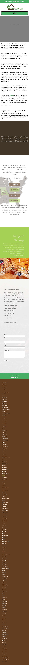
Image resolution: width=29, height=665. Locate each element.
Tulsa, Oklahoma (4, 644)
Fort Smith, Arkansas (5, 473)
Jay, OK (3, 496)
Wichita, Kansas (4, 661)
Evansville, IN (4, 459)
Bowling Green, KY (5, 405)
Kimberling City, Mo (5, 510)
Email (5, 345)
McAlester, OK (4, 531)
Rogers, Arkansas (5, 601)
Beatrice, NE (4, 393)
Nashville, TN (4, 560)
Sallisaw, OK (4, 605)
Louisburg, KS (4, 529)
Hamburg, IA (4, 483)
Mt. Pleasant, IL (4, 545)
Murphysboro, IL (4, 556)
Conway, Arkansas (5, 440)
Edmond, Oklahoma (5, 450)
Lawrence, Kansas (5, 514)
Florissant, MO (4, 467)
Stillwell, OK (4, 630)
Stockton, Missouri (5, 634)
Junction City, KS (4, 506)
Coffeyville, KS (4, 434)
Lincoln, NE (4, 525)
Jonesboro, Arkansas (5, 502)
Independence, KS (5, 490)
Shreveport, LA (4, 613)
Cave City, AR (4, 417)
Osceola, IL (4, 574)
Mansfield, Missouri (5, 535)
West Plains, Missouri (5, 659)
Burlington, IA (4, 411)
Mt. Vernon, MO (4, 547)
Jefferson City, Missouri (5, 498)
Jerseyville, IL (4, 500)
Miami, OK (3, 539)
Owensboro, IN (4, 578)
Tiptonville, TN (4, 640)
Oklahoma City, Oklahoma (6, 568)
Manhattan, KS (4, 533)
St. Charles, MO (4, 622)
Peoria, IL (3, 582)
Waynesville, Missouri (5, 657)
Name (5, 334)
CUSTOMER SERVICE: (14, 1)
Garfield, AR (4, 475)
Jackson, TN (4, 492)
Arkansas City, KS (5, 382)
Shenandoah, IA (4, 611)
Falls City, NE (4, 461)
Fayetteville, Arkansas (5, 463)
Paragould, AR (4, 580)
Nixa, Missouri (4, 564)
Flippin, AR (3, 465)
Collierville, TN (4, 436)
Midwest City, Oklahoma (5, 541)
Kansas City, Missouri (5, 508)
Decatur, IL (3, 442)
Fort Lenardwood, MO (5, 469)
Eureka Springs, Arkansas (6, 457)
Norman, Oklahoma (5, 566)
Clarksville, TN (4, 430)
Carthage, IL (4, 415)
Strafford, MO (4, 632)
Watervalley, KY (4, 655)
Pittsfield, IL (4, 589)
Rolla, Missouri (4, 603)
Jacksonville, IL (4, 494)
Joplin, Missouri (4, 504)
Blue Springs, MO (4, 401)
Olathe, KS (3, 570)
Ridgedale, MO (4, 597)
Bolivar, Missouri (4, 403)
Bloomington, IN (4, 399)
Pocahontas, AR (4, 591)
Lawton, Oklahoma (5, 512)
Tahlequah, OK (4, 638)
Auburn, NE (4, 384)
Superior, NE (4, 636)
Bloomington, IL (4, 397)
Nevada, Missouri (4, 562)
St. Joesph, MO (4, 624)
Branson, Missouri (5, 407)
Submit (6, 360)
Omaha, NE (4, 572)
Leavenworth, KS (4, 516)
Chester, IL (3, 424)
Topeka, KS (4, 642)
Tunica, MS (3, 646)
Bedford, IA (3, 395)
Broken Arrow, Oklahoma (6, 409)
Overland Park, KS (5, 576)
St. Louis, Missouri (5, 626)
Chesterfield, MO (4, 426)
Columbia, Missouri (5, 438)
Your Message (6, 350)
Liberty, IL (3, 523)
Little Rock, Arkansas (5, 527)
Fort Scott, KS (4, 471)
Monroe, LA (4, 549)
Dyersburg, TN (4, 448)
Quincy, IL (3, 595)
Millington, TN (4, 543)
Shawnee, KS (4, 607)
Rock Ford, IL (4, 599)
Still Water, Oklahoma (5, 628)
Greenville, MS (4, 479)
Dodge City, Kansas (5, 446)
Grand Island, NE (4, 477)
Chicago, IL (4, 428)
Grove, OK (3, 481)
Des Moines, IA (4, 444)
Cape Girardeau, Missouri (6, 413)
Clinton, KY (3, 432)
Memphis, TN (4, 537)
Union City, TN (4, 648)
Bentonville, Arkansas (5, 391)
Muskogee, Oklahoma (5, 558)
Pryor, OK (3, 593)
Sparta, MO (4, 615)
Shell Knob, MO (4, 609)
